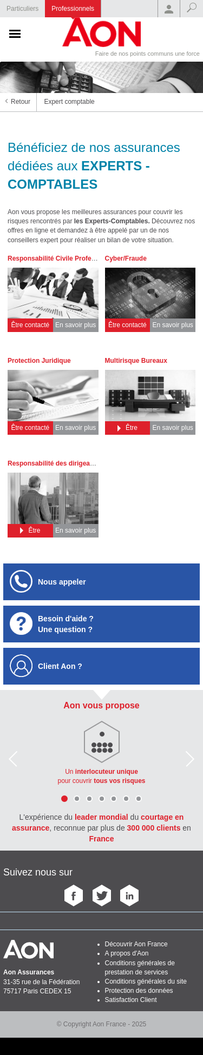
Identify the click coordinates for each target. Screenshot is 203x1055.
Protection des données (139, 990)
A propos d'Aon (127, 953)
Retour (20, 101)
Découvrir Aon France (136, 944)
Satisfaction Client (131, 1000)
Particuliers (22, 8)
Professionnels (72, 8)
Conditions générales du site (146, 981)
